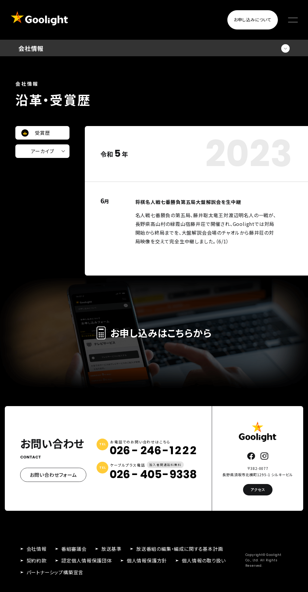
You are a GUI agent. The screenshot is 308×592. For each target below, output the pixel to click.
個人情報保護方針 (147, 560)
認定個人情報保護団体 (86, 560)
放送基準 (111, 548)
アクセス (258, 489)
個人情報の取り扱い (204, 560)
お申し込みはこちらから (154, 333)
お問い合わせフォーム (53, 474)
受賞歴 (42, 132)
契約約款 (36, 560)
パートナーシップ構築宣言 (55, 572)
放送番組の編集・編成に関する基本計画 (179, 548)
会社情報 (36, 548)
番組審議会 (74, 548)
